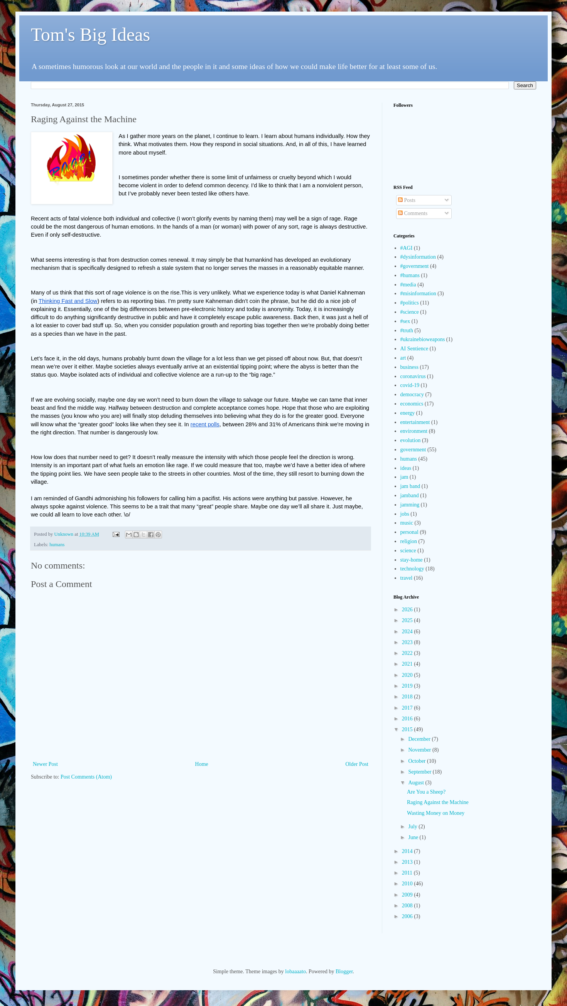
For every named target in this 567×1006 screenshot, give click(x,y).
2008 (408, 905)
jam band (410, 486)
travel (406, 578)
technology (412, 569)
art (403, 358)
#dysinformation (418, 257)
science (408, 550)
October (417, 761)
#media (408, 285)
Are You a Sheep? (426, 792)
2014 (408, 851)
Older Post (357, 764)
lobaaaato (295, 971)
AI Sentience (414, 349)
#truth (406, 330)
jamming (410, 505)
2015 (408, 729)
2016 (408, 719)
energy (407, 413)
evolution (410, 440)
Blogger (344, 971)
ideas (406, 468)
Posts (406, 200)
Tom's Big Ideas (90, 34)
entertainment (415, 422)
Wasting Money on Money (435, 813)
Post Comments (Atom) (86, 777)
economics (412, 404)
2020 (408, 675)
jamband (409, 495)
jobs (404, 514)
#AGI (406, 248)
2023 (408, 642)
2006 (408, 916)
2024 (408, 631)
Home (201, 764)
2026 (408, 609)
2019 (408, 686)
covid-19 (410, 385)
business (409, 367)
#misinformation (418, 293)
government (413, 450)
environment (414, 431)
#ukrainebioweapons (422, 339)
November (420, 750)
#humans (410, 275)
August (416, 783)
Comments (412, 213)
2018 (408, 697)
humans (56, 544)
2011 (408, 873)
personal (409, 532)
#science (409, 312)
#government (414, 266)
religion (408, 541)
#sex (405, 321)
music (406, 523)
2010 (408, 884)
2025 (408, 620)
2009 (408, 895)
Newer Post (45, 764)
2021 (408, 664)
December (420, 739)
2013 (408, 862)
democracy (412, 394)
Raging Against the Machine (438, 802)
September (420, 772)
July (413, 826)
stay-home (411, 560)
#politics (409, 303)
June (413, 837)
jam (404, 477)
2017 (408, 708)
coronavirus (413, 376)
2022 (408, 653)
